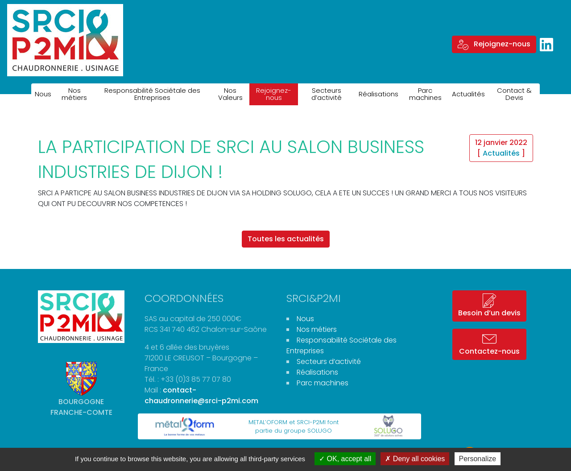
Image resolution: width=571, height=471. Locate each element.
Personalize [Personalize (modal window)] (478, 459)
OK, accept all (345, 459)
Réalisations (378, 94)
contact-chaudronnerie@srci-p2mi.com (201, 395)
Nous (43, 94)
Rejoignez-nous (494, 44)
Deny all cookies (415, 459)
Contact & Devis (514, 94)
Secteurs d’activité (326, 94)
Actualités (468, 94)
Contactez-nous (489, 344)
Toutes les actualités (286, 239)
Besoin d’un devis (489, 305)
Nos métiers (74, 94)
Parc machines (425, 94)
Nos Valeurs (230, 94)
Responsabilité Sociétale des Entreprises (152, 94)
